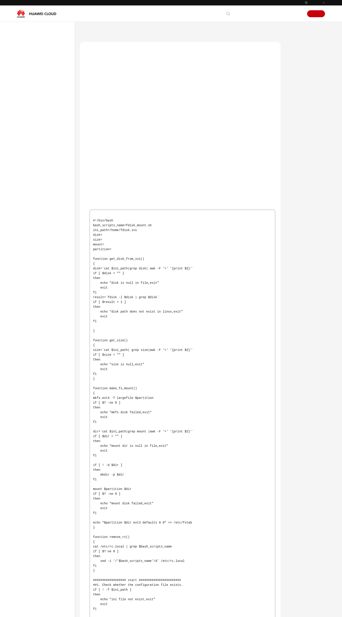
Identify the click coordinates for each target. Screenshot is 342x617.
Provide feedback (158, 573)
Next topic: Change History (258, 544)
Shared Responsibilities (37, 462)
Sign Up (316, 13)
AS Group (40, 235)
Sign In (297, 13)
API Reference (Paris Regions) (45, 392)
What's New (29, 53)
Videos (26, 116)
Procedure (297, 61)
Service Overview (32, 61)
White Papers (30, 478)
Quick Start (37, 204)
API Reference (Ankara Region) (46, 433)
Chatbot (90, 590)
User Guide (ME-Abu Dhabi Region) (43, 142)
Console (283, 13)
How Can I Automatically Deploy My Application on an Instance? (53, 274)
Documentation (264, 13)
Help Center (88, 30)
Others (38, 258)
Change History (40, 384)
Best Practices (30, 84)
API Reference (30, 92)
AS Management (41, 211)
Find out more (167, 610)
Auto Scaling (110, 30)
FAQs (24, 108)
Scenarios (297, 51)
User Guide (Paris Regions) (43, 180)
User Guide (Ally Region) (42, 164)
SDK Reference (31, 100)
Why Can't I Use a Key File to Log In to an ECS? (53, 293)
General (39, 227)
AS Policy (40, 243)
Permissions (29, 494)
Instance (40, 251)
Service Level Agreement (38, 470)
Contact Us (242, 13)
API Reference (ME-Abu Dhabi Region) (45, 154)
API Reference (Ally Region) (44, 172)
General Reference (33, 447)
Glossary (27, 124)
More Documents (33, 131)
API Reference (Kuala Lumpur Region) (45, 415)
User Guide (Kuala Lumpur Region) (43, 402)
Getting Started (31, 69)
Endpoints (28, 486)
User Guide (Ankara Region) (44, 425)
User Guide (28, 76)
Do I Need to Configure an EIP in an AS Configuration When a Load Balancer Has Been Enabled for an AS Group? (53, 321)
